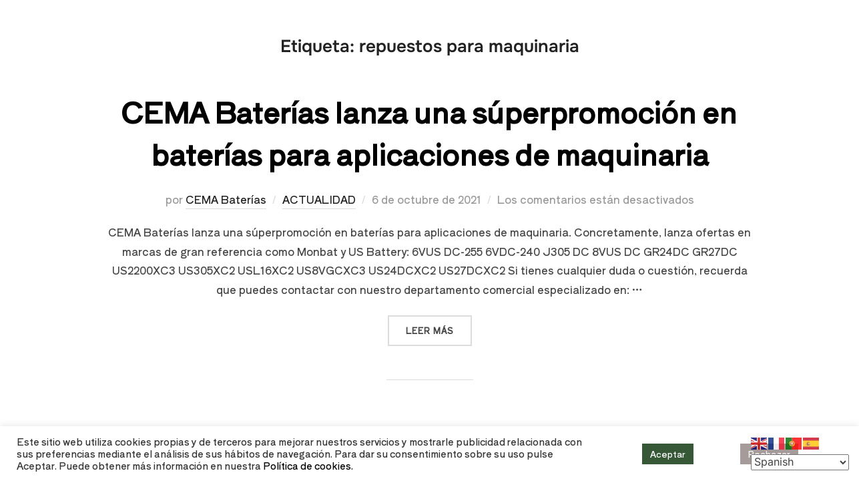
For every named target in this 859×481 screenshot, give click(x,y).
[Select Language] (800, 462)
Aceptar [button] (667, 454)
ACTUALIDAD (319, 199)
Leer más (439, 325)
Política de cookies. (308, 465)
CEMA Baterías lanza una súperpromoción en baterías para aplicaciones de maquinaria (429, 132)
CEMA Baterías (226, 199)
